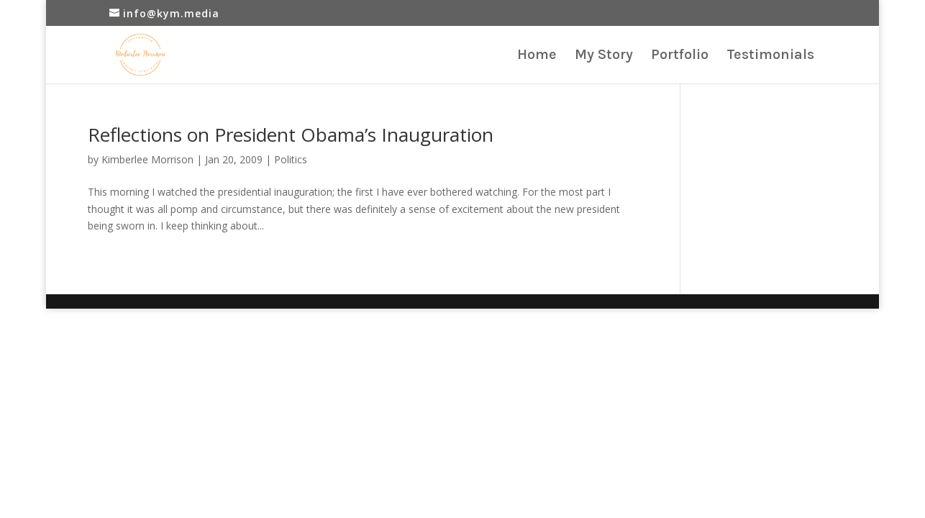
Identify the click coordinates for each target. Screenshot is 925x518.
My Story (604, 56)
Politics (290, 159)
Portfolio (679, 56)
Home (537, 56)
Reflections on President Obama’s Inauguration (290, 134)
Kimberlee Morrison (147, 159)
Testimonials (770, 56)
